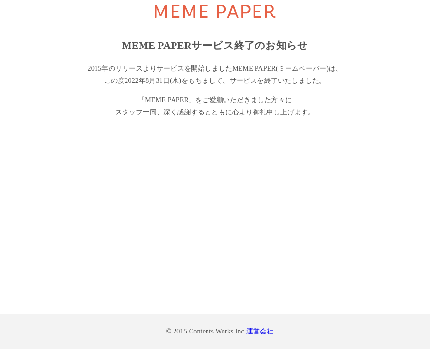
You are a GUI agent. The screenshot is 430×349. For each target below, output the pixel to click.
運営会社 (260, 331)
